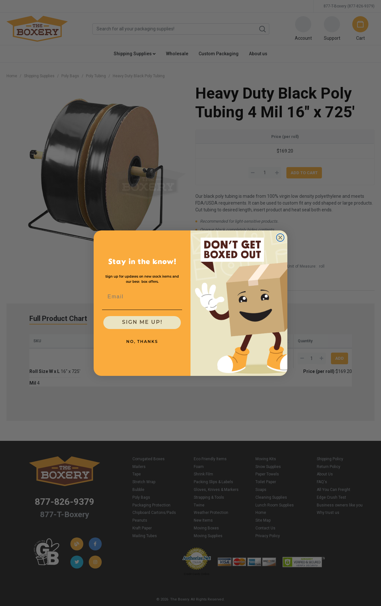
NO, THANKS (142, 342)
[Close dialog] (280, 237)
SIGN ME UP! (142, 322)
